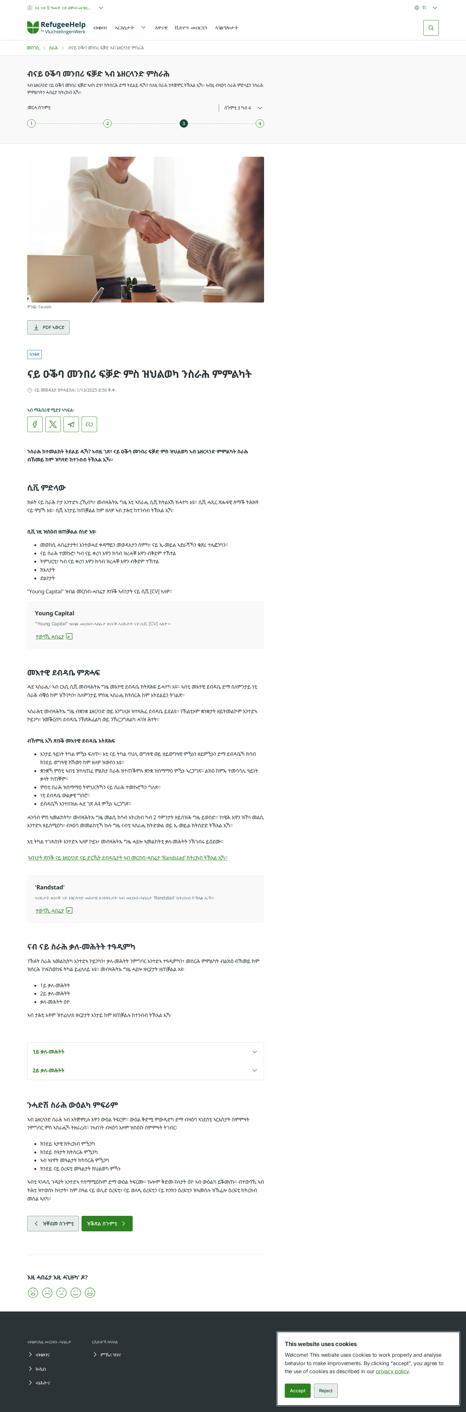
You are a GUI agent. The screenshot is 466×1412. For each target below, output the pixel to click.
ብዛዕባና (100, 27)
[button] (146, 1052)
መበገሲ (33, 48)
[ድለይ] (431, 28)
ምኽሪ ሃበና (106, 1354)
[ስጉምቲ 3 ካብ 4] (184, 123)
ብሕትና (38, 1382)
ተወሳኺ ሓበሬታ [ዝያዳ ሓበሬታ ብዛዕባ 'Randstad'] (54, 910)
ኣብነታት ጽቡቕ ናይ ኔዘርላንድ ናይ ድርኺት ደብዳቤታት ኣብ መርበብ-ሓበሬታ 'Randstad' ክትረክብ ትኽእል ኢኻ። (132, 857)
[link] (56, 28)
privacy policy (392, 1371)
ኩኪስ (36, 1369)
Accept (297, 1390)
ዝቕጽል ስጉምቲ (107, 1223)
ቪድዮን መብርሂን (191, 27)
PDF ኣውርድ (48, 327)
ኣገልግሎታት (227, 27)
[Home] (56, 28)
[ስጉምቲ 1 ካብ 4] (31, 123)
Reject (326, 1390)
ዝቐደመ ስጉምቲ (53, 1223)
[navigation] (131, 28)
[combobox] (66, 8)
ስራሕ (53, 48)
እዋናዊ (161, 27)
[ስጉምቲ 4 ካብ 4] (260, 123)
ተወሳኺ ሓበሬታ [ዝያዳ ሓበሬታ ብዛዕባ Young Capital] (54, 636)
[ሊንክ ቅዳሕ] (89, 424)
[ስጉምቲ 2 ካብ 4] (107, 123)
